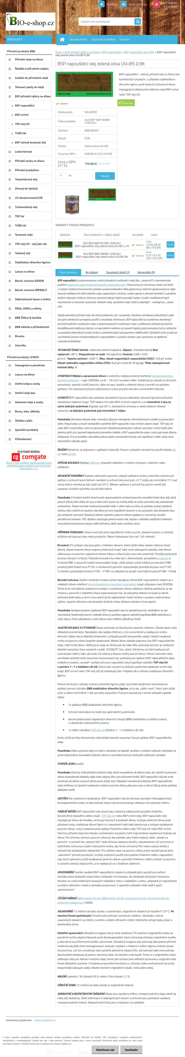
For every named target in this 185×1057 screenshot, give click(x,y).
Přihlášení (112, 4)
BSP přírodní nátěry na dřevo (81, 52)
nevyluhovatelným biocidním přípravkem (112, 584)
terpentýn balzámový (70, 902)
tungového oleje (76, 285)
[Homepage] (63, 39)
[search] (137, 21)
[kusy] (62, 175)
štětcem (95, 462)
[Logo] (30, 21)
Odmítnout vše (105, 1050)
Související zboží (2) (118, 272)
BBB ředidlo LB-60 (112, 898)
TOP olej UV (98, 730)
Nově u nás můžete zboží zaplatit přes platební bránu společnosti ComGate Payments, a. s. (29, 465)
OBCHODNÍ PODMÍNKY (103, 39)
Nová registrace (137, 4)
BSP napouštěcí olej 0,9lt (139, 52)
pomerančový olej (136, 898)
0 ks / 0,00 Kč (169, 3)
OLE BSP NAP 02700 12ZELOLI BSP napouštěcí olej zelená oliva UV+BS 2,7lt (102, 244)
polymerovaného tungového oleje (107, 285)
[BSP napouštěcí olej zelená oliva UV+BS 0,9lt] (72, 189)
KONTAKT (125, 39)
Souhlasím (131, 1050)
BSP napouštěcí (111, 52)
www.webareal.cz (45, 1020)
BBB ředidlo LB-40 (88, 898)
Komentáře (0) (146, 272)
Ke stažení (92, 272)
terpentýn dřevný (158, 898)
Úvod (58, 52)
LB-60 (72, 454)
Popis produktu (68, 272)
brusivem (163, 558)
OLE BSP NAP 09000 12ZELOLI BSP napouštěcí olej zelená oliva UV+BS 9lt (102, 255)
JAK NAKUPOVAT (78, 39)
